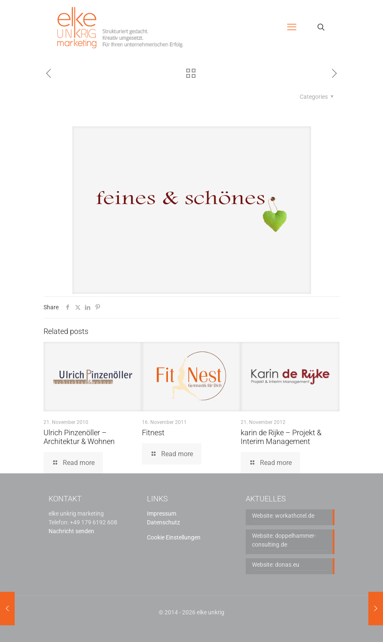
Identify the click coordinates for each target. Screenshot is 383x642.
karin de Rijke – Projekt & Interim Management (281, 437)
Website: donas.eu (275, 564)
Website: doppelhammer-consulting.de (284, 540)
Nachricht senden (71, 531)
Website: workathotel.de (283, 515)
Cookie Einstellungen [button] (173, 537)
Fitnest (153, 432)
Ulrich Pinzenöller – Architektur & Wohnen (79, 437)
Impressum (161, 513)
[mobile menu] (292, 27)
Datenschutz (163, 522)
